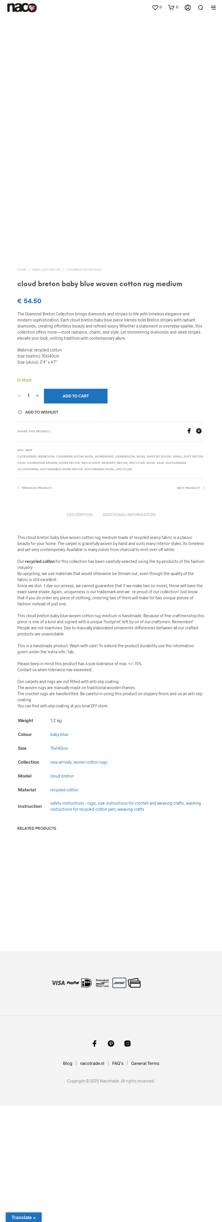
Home (22, 385)
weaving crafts (131, 924)
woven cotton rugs (91, 877)
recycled (137, 578)
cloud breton (62, 891)
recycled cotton (64, 905)
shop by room (159, 572)
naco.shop (91, 578)
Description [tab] (80, 630)
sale (160, 578)
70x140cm (59, 863)
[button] (157, 7)
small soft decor (46, 385)
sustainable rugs (99, 584)
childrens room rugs (83, 385)
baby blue (59, 849)
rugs (141, 572)
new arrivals (61, 877)
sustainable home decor (61, 584)
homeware (104, 572)
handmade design (42, 578)
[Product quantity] (28, 511)
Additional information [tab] (129, 630)
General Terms (145, 1179)
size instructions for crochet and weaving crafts (141, 918)
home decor (69, 578)
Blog (67, 1179)
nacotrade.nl (92, 1179)
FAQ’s (117, 1179)
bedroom (46, 572)
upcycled (124, 584)
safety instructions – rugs (73, 918)
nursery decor (114, 578)
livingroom (125, 572)
